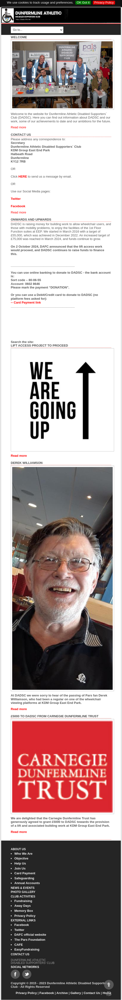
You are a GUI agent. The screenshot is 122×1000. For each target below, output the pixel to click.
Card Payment (24, 873)
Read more (18, 127)
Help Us (20, 863)
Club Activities (23, 896)
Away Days (22, 906)
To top (109, 988)
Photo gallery (23, 892)
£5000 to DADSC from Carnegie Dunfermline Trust (55, 716)
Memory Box (23, 911)
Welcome (19, 37)
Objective (21, 858)
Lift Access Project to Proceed (39, 345)
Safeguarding (24, 878)
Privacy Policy (104, 2)
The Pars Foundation (29, 939)
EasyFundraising (26, 949)
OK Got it (83, 2)
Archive (62, 993)
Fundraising (23, 901)
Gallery (75, 993)
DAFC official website (30, 934)
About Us (18, 849)
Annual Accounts (27, 883)
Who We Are (23, 853)
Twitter (19, 930)
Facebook (21, 925)
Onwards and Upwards (31, 219)
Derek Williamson (27, 463)
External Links (23, 920)
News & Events (22, 888)
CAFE (18, 944)
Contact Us (21, 134)
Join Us (20, 868)
